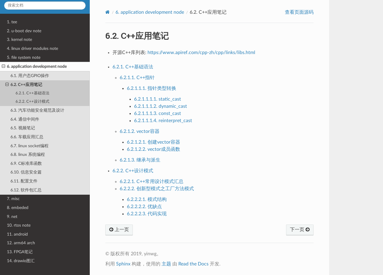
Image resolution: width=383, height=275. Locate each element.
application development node (149, 12)
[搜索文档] (45, 5)
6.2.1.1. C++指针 (137, 77)
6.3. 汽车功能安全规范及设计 (37, 110)
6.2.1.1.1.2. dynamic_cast (160, 106)
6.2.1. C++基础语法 (32, 93)
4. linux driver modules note (32, 48)
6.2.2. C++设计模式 (32, 102)
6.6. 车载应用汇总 (26, 137)
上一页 (119, 229)
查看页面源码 (299, 12)
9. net (12, 216)
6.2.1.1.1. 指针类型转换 (151, 88)
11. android (17, 234)
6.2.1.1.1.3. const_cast (157, 113)
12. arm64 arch (21, 243)
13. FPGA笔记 (20, 252)
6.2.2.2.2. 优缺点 (144, 206)
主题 (166, 264)
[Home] (107, 12)
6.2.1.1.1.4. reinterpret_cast (163, 120)
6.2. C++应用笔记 (23, 84)
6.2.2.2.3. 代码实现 (147, 213)
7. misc (13, 198)
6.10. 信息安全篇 (26, 172)
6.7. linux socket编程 (29, 146)
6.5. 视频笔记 (22, 128)
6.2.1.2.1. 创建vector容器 (153, 142)
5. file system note (23, 57)
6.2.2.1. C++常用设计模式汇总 (151, 181)
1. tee (12, 22)
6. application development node (34, 66)
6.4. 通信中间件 (24, 119)
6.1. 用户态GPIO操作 (29, 75)
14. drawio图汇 (21, 261)
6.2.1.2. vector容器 (139, 131)
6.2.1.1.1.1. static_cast (157, 99)
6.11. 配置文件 (23, 181)
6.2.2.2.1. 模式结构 (147, 199)
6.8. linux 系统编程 (27, 154)
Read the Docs (193, 264)
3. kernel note (19, 39)
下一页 (300, 229)
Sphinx (123, 264)
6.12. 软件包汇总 (26, 190)
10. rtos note (19, 225)
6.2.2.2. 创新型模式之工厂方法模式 (157, 188)
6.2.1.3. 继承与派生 (140, 160)
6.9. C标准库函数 (26, 163)
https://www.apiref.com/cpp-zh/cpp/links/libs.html (201, 52)
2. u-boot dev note (24, 31)
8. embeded (17, 207)
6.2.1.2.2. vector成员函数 (153, 149)
